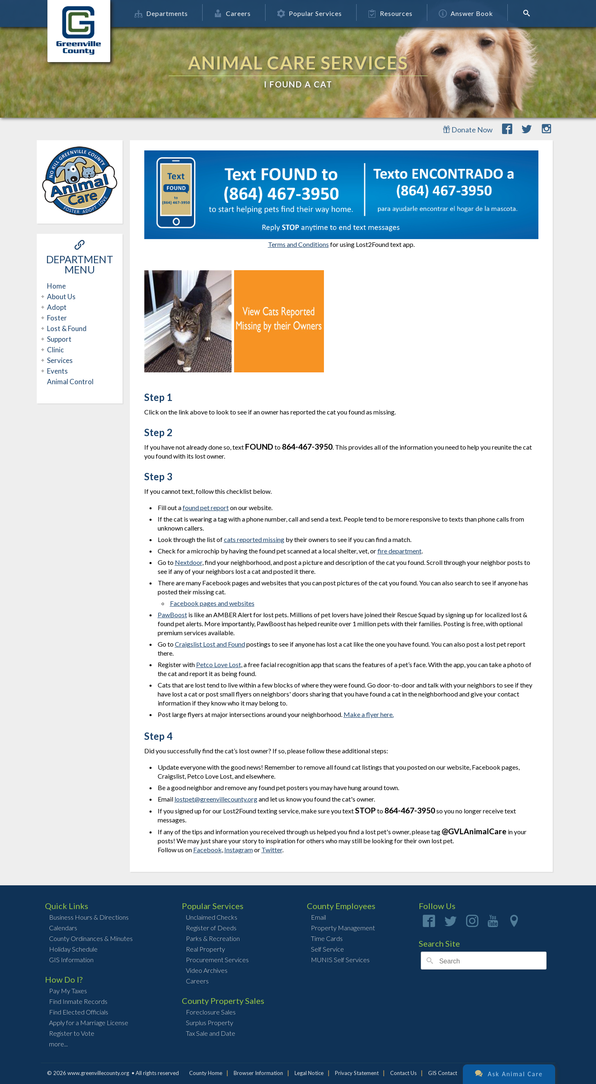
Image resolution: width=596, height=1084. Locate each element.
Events (56, 371)
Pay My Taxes (68, 990)
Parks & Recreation (213, 938)
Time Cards (327, 938)
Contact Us (403, 1073)
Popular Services (320, 13)
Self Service (327, 949)
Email (318, 917)
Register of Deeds (211, 928)
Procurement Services (217, 959)
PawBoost (172, 614)
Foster (56, 318)
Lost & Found (66, 328)
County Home (205, 1073)
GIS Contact (442, 1073)
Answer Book (477, 13)
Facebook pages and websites (212, 603)
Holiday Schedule (73, 949)
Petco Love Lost (218, 664)
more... (58, 1044)
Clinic (54, 349)
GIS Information (71, 959)
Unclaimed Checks (211, 917)
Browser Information (258, 1073)
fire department (399, 551)
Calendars (63, 928)
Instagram (238, 849)
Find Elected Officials (78, 1012)
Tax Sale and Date (210, 1033)
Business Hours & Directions (89, 917)
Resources (401, 13)
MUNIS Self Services (340, 959)
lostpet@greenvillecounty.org (215, 799)
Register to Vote (71, 1033)
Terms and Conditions (298, 244)
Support (58, 339)
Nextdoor (188, 562)
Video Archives (207, 970)
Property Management (343, 928)
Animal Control (70, 381)
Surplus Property (209, 1022)
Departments (172, 13)
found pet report (206, 507)
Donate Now (468, 129)
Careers (243, 13)
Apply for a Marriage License (88, 1022)
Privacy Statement (357, 1073)
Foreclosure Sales (211, 1012)
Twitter (271, 849)
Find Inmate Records (78, 1001)
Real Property (205, 949)
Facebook (207, 849)
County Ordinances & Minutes (91, 938)
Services (59, 360)
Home (56, 286)
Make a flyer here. (369, 714)
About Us (60, 296)
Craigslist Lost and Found (210, 644)
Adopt (56, 307)
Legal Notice (309, 1073)
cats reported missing (254, 539)
